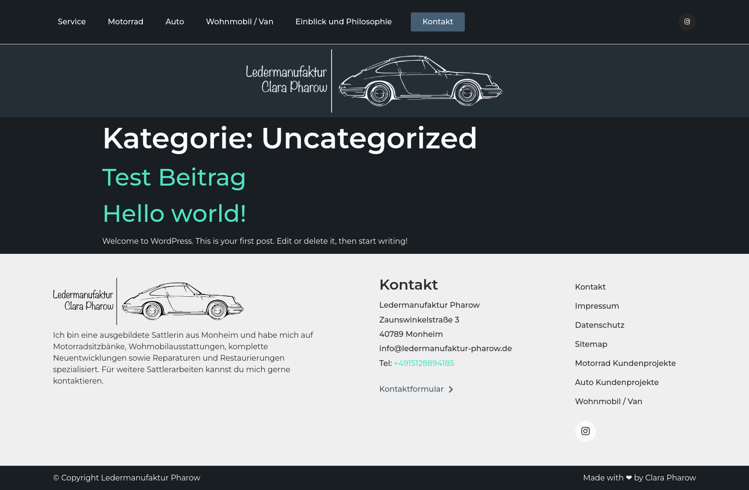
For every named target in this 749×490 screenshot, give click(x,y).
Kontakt (590, 287)
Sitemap (591, 344)
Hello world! (174, 213)
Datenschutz (600, 325)
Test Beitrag (174, 177)
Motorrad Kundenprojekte (625, 363)
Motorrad (126, 21)
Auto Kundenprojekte (617, 382)
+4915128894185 (424, 363)
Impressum (597, 306)
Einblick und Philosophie (344, 21)
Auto (174, 21)
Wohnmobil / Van (239, 21)
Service (72, 21)
